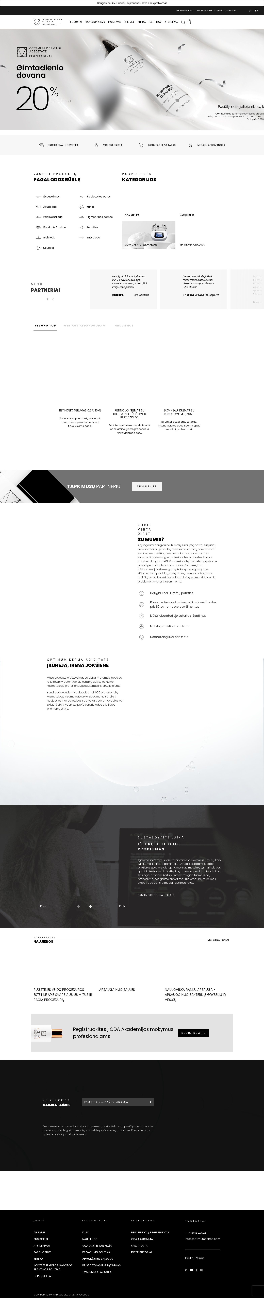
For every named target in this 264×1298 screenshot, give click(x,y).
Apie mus (129, 22)
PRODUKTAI (75, 22)
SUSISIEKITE (147, 493)
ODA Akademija (204, 10)
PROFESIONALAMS (95, 22)
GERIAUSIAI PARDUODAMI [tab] (88, 332)
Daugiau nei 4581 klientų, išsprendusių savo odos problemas (132, 3)
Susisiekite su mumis (225, 10)
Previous (47, 302)
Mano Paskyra (240, 11)
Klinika (142, 22)
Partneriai (155, 22)
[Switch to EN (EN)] (256, 10)
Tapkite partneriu (184, 10)
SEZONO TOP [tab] (46, 332)
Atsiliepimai (171, 22)
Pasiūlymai (114, 22)
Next (52, 302)
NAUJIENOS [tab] (129, 332)
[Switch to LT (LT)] (250, 10)
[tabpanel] (132, 79)
